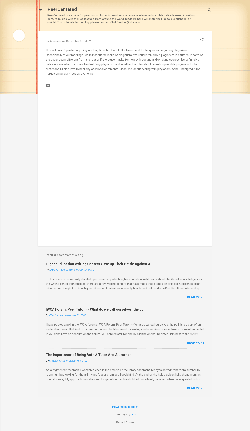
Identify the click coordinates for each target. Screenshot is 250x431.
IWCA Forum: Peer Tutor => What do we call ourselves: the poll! (96, 309)
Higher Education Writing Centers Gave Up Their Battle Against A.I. (99, 264)
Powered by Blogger (125, 407)
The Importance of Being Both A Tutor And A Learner (88, 355)
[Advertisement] (125, 209)
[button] (201, 40)
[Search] (209, 11)
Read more (195, 297)
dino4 (133, 414)
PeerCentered (62, 9)
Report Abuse (125, 422)
